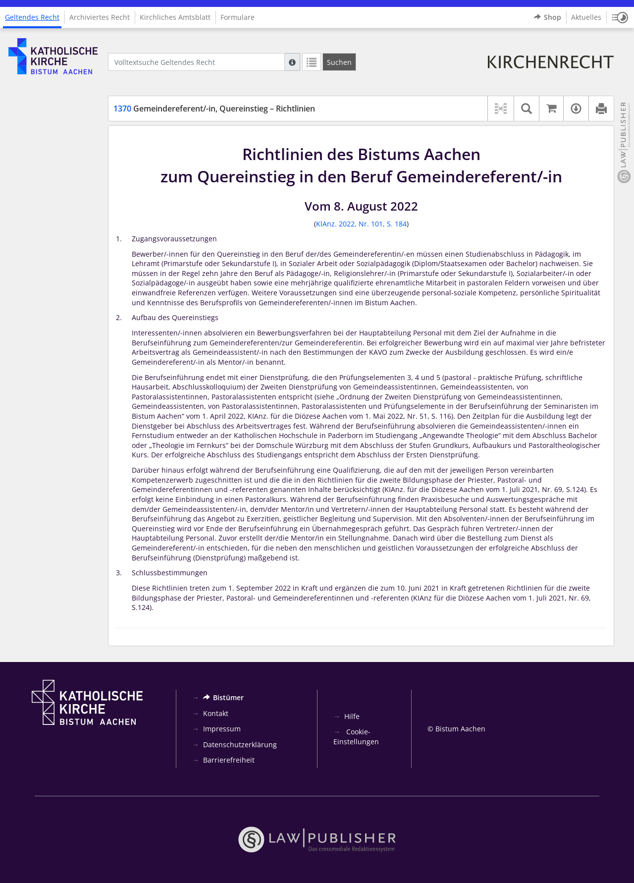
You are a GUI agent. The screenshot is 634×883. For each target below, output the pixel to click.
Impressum (222, 728)
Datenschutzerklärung (240, 744)
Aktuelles (586, 17)
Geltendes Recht (32, 17)
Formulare (237, 17)
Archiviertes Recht (99, 17)
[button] (620, 17)
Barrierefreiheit (229, 760)
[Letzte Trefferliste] (311, 62)
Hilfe (352, 716)
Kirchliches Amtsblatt (175, 17)
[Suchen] (339, 62)
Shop (547, 17)
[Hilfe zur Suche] (292, 62)
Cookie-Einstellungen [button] (356, 736)
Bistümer (223, 697)
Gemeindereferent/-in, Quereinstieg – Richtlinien (214, 108)
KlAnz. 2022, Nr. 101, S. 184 (361, 223)
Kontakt (215, 713)
